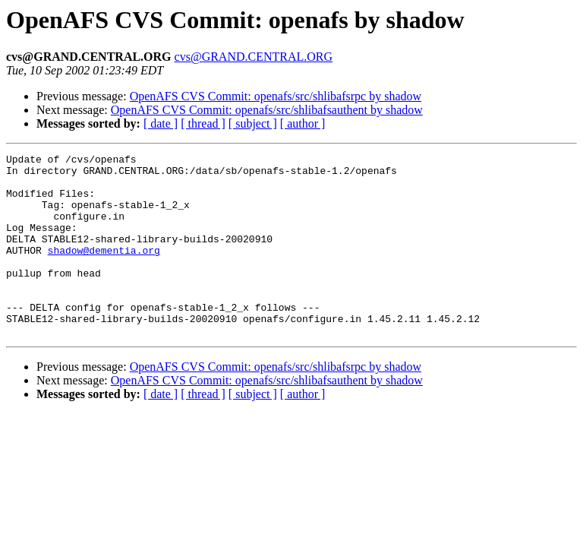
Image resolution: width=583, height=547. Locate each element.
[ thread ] (203, 123)
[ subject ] (252, 123)
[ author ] (303, 123)
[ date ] (160, 123)
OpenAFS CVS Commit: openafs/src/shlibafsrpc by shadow (275, 96)
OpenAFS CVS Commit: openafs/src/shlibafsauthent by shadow (267, 109)
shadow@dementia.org (104, 270)
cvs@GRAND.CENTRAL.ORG (254, 56)
